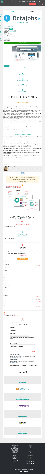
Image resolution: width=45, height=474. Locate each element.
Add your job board (32, 4)
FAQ (30, 450)
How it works (22, 1)
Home (5, 8)
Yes (11, 343)
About (30, 446)
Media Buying (15, 456)
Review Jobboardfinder (30, 458)
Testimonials (30, 456)
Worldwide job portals (15, 450)
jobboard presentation (22, 176)
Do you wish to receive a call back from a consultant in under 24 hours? (22, 341)
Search (26, 1)
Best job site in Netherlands (15, 8)
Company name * (13, 333)
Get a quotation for (13, 346)
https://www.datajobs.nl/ (12, 31)
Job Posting (14, 458)
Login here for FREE (15, 181)
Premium (14, 461)
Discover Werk (22, 382)
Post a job (38, 1)
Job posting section (15, 365)
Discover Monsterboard (22, 416)
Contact (30, 452)
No (13, 343)
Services (33, 1)
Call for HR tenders (14, 457)
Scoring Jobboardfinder (14, 449)
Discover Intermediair (22, 433)
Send (33, 354)
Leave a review (22, 261)
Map (30, 1)
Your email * (12, 330)
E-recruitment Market (15, 451)
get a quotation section (17, 360)
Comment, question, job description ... (17, 349)
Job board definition (14, 452)
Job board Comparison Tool (15, 448)
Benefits (14, 447)
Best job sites (14, 446)
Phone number (13, 336)
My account (38, 4)
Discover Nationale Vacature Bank (22, 399)
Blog (30, 447)
